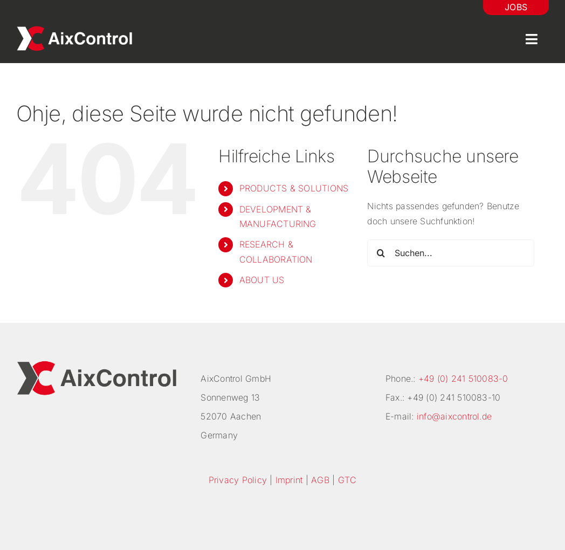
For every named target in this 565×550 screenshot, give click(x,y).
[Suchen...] (450, 252)
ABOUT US (262, 279)
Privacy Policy (238, 480)
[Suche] (380, 252)
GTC (347, 480)
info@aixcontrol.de (454, 416)
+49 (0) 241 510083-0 (463, 378)
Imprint (289, 480)
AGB (320, 480)
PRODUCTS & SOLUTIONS (294, 188)
